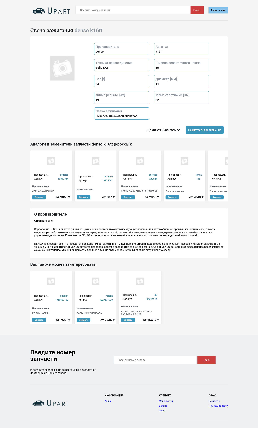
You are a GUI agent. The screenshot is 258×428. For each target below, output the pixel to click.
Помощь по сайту (218, 405)
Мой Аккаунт (166, 401)
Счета (162, 410)
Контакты (214, 401)
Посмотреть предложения (204, 130)
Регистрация (218, 10)
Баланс (163, 405)
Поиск (197, 10)
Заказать (39, 197)
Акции (108, 401)
